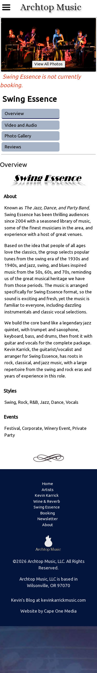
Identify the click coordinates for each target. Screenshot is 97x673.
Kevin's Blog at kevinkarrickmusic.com (48, 599)
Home (47, 483)
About (47, 525)
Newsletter (47, 519)
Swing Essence (47, 507)
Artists (48, 489)
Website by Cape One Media (48, 610)
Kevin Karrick (46, 495)
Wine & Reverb (46, 501)
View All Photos (48, 64)
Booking (47, 513)
